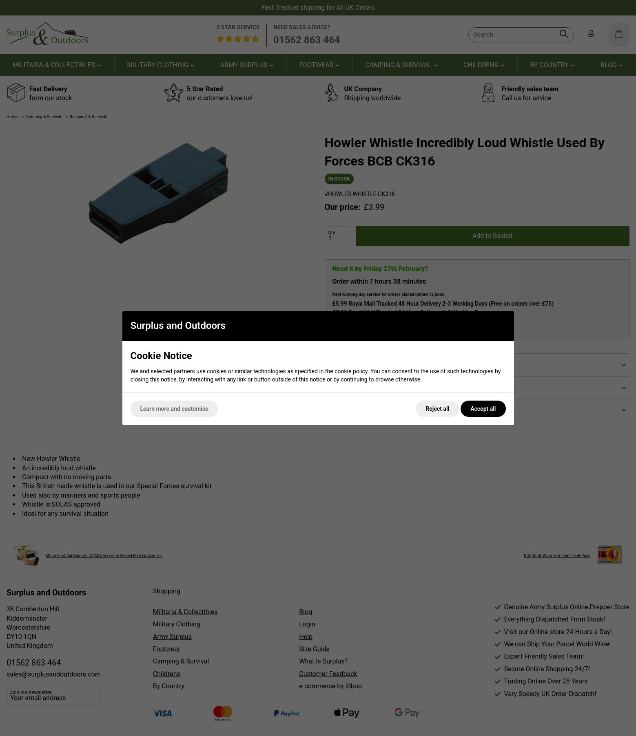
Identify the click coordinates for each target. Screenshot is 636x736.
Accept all (483, 408)
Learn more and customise (174, 408)
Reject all (437, 408)
